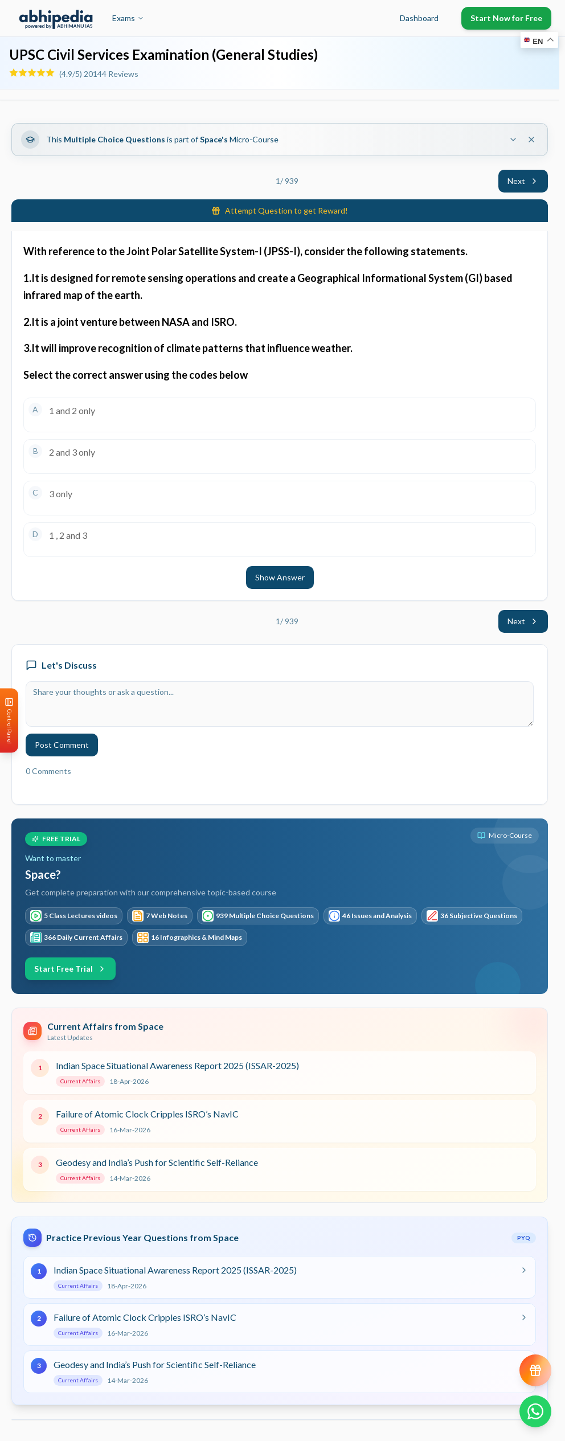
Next (523, 181)
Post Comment (62, 745)
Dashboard (419, 18)
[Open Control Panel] (9, 721)
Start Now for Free (506, 18)
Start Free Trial (70, 968)
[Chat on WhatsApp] (535, 1411)
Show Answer (280, 577)
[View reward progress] (535, 1370)
